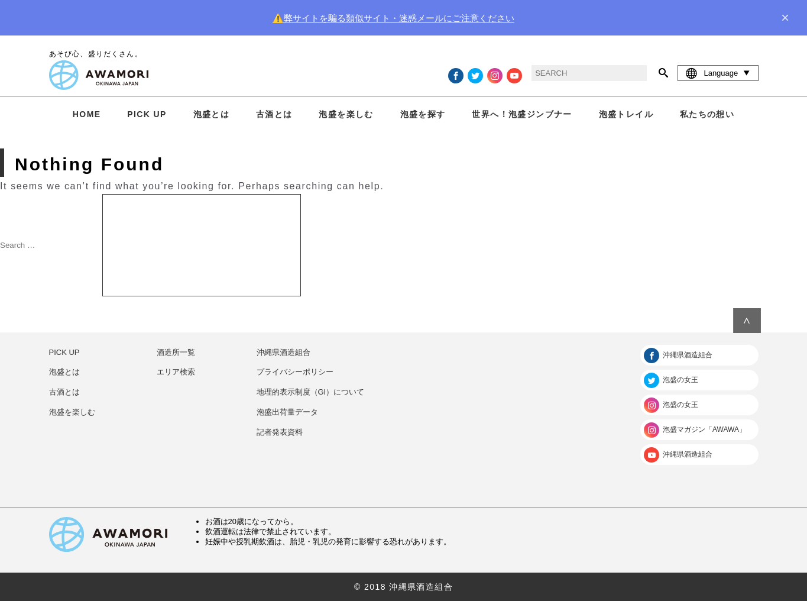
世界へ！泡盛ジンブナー (522, 114)
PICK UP (147, 114)
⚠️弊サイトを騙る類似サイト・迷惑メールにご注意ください (393, 18)
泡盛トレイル (626, 114)
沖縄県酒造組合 (283, 352)
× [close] (785, 18)
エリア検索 (176, 371)
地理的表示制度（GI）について (311, 391)
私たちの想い (707, 114)
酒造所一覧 (176, 352)
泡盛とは (211, 114)
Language (718, 73)
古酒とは (274, 114)
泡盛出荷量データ (287, 412)
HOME (87, 114)
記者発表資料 (280, 432)
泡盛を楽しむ (346, 114)
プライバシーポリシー (295, 371)
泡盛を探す (423, 114)
